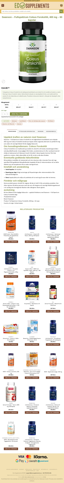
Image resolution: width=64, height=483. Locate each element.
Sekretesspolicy (30, 470)
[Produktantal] (5, 114)
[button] (2, 5)
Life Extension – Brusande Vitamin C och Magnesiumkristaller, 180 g (11, 270)
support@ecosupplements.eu (34, 473)
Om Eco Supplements (12, 469)
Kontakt (21, 469)
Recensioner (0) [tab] (51, 131)
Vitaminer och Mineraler (8, 124)
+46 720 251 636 (46, 473)
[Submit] (61, 11)
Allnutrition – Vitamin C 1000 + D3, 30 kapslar (11, 339)
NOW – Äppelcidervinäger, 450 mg (53, 372)
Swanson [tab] (40, 131)
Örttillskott (51, 121)
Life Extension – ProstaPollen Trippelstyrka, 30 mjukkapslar (53, 339)
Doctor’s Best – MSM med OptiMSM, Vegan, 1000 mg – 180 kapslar (32, 270)
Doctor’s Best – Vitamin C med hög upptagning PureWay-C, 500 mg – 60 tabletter (11, 305)
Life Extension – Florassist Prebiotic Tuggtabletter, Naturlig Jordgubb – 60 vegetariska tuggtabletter (32, 442)
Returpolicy (44, 469)
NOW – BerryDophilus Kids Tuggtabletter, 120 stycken (11, 440)
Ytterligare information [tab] (27, 131)
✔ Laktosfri (5, 121)
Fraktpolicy (36, 469)
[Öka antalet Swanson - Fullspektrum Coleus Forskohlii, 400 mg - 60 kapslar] (8, 114)
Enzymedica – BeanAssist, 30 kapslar (32, 304)
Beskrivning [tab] (12, 131)
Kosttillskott (23, 121)
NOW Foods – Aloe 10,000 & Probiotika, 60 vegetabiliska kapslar (11, 235)
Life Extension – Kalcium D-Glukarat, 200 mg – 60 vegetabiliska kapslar (53, 406)
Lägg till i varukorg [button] (11, 241)
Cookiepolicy (53, 469)
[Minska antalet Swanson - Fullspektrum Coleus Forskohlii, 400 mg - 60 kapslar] (2, 114)
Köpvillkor (28, 469)
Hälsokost (14, 121)
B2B (37, 470)
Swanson (19, 124)
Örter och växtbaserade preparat (37, 121)
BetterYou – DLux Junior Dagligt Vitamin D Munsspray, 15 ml (32, 372)
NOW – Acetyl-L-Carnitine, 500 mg (11, 372)
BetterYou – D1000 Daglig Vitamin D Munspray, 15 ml (32, 339)
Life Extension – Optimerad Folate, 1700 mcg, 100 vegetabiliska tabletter (53, 235)
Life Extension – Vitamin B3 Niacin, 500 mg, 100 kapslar (32, 234)
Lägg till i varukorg (19, 114)
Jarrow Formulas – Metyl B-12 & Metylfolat (53, 304)
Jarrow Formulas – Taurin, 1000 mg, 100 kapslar (11, 405)
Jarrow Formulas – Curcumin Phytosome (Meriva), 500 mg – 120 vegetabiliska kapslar (53, 270)
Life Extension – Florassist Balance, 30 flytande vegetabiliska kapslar (32, 406)
